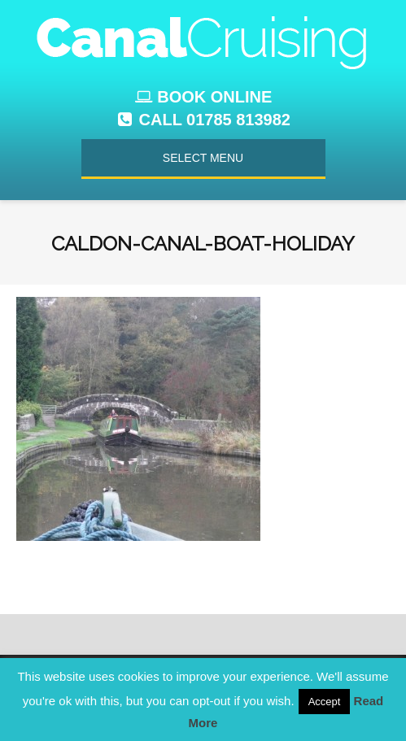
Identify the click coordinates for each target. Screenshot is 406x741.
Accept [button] (324, 701)
